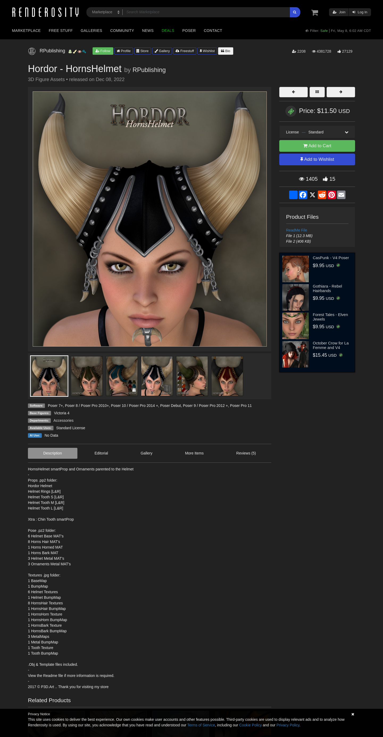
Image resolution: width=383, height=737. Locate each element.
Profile (124, 51)
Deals (168, 30)
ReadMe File (296, 230)
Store (142, 51)
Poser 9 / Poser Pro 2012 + (205, 405)
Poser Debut (170, 405)
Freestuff (185, 51)
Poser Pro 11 (241, 405)
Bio (225, 51)
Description (52, 453)
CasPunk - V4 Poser (331, 257)
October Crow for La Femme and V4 (331, 345)
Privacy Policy (287, 725)
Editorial (101, 453)
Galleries (91, 30)
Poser (189, 30)
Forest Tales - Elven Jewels (330, 316)
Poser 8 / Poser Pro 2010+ (87, 405)
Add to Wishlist (317, 159)
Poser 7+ (55, 405)
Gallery (162, 51)
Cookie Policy (250, 725)
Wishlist (207, 51)
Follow (102, 51)
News (147, 30)
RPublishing (149, 69)
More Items (194, 453)
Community (122, 30)
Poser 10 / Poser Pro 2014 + (134, 405)
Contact (213, 30)
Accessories (63, 420)
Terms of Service (201, 725)
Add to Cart (317, 145)
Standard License (70, 428)
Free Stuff (61, 30)
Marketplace (26, 30)
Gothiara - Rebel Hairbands (327, 288)
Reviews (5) (246, 453)
